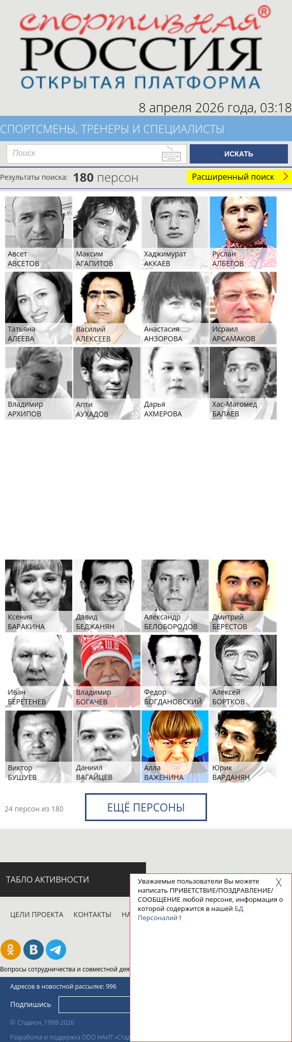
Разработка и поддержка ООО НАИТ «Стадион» (77, 1037)
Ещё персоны (146, 807)
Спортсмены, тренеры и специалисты (112, 128)
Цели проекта (37, 914)
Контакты (92, 914)
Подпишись (30, 1004)
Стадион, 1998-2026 (45, 1022)
